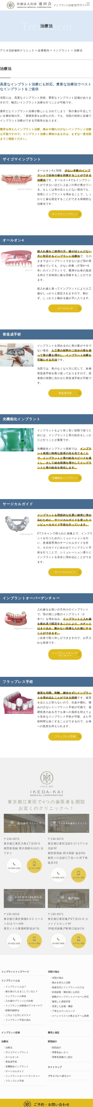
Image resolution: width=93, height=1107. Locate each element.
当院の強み (57, 980)
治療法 (8, 1049)
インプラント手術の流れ (18, 1022)
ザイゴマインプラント (65, 214)
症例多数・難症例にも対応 (66, 994)
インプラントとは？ (15, 989)
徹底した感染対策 (61, 1003)
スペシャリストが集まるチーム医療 (70, 1017)
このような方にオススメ (18, 1017)
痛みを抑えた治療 (61, 984)
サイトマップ (55, 1069)
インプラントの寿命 (15, 998)
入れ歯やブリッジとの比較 (19, 1003)
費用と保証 (53, 1034)
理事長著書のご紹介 (62, 1059)
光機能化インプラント (65, 478)
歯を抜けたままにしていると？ (21, 993)
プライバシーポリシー (59, 1078)
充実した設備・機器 (62, 1008)
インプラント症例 (10, 1034)
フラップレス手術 (65, 736)
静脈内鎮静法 (12, 1012)
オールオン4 (65, 308)
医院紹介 (56, 1049)
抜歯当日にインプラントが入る (68, 989)
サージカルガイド (65, 572)
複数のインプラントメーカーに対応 (70, 999)
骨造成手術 (65, 393)
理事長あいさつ (60, 1054)
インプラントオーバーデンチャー (65, 654)
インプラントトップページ (15, 974)
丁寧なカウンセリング (63, 1013)
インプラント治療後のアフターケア (23, 1007)
